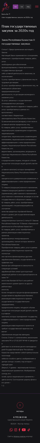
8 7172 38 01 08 (20, 417)
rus (22, 7)
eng (28, 7)
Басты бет (5, 14)
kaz (16, 7)
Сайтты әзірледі (20, 436)
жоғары (20, 407)
